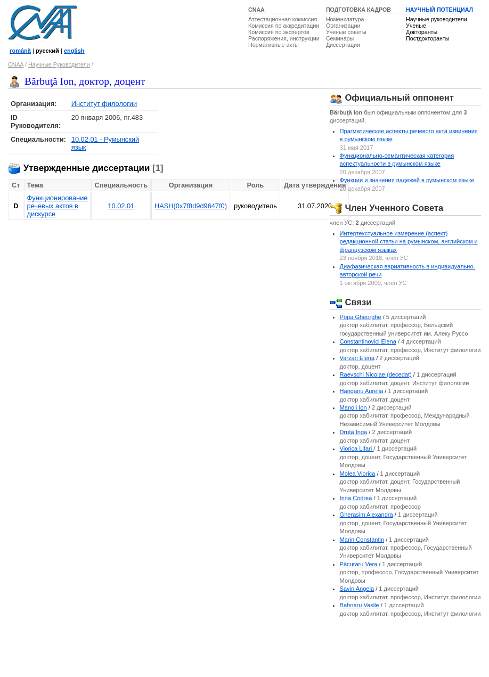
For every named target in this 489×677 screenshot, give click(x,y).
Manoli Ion (353, 407)
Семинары (340, 38)
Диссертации (343, 45)
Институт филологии (104, 104)
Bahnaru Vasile (359, 605)
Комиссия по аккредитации (283, 25)
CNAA (256, 9)
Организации (343, 25)
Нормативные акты (273, 45)
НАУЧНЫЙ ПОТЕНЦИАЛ (439, 9)
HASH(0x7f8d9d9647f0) (190, 206)
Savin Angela (357, 588)
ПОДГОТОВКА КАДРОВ (358, 9)
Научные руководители (436, 19)
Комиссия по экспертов (278, 32)
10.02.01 (121, 206)
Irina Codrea (356, 498)
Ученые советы (346, 32)
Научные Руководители (59, 64)
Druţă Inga (354, 432)
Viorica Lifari (357, 448)
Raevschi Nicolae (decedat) (376, 374)
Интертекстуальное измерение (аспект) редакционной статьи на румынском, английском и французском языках (409, 241)
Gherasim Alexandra (366, 514)
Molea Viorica (358, 473)
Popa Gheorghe (360, 317)
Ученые (416, 25)
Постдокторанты (427, 38)
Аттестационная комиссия (282, 19)
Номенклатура (345, 19)
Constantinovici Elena (368, 341)
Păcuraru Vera (359, 564)
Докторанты (421, 32)
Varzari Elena (357, 358)
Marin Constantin (362, 539)
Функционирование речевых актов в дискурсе (57, 206)
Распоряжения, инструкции (284, 38)
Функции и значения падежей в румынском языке (407, 180)
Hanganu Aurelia (362, 391)
